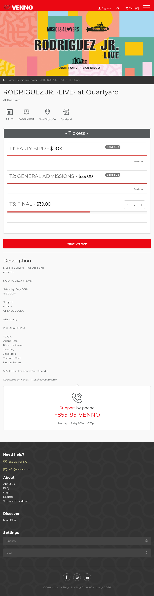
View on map (77, 243)
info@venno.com (19, 469)
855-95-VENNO (18, 461)
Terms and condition (15, 501)
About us (9, 483)
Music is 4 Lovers (27, 80)
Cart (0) (132, 8)
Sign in (106, 8)
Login (6, 492)
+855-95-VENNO (77, 415)
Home (11, 80)
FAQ (6, 488)
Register (8, 496)
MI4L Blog (9, 520)
